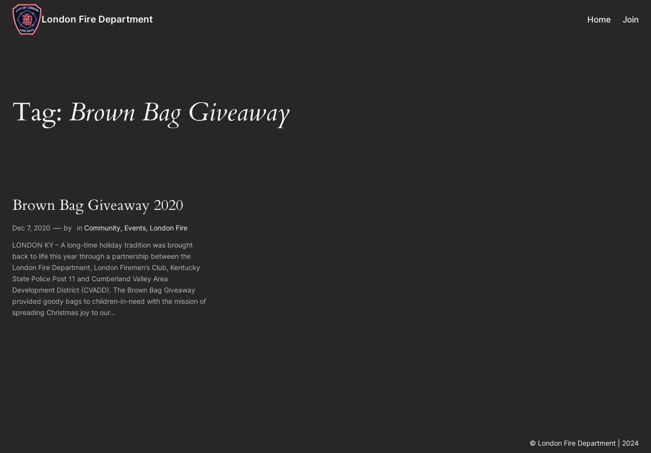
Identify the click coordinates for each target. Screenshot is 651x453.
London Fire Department (97, 19)
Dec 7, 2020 (31, 228)
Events (135, 228)
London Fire (168, 228)
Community (102, 228)
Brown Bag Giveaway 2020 (97, 206)
